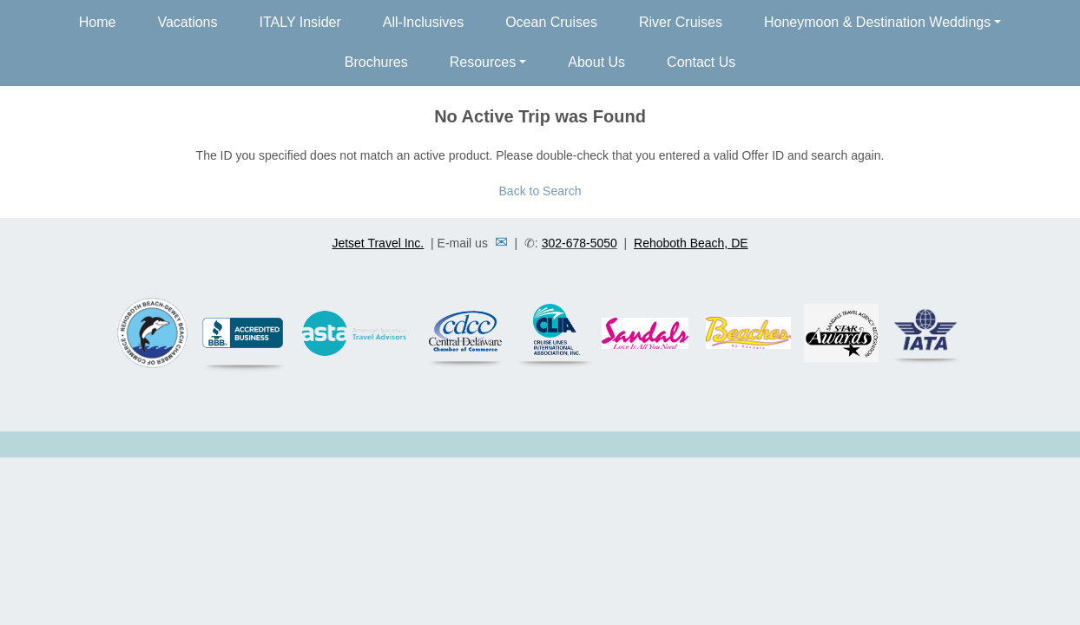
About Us (596, 62)
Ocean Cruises (551, 22)
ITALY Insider (300, 22)
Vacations (187, 22)
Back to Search (540, 191)
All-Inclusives (423, 22)
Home (97, 22)
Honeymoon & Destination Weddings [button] (877, 22)
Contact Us (701, 62)
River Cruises (680, 22)
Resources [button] (483, 62)
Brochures (376, 62)
